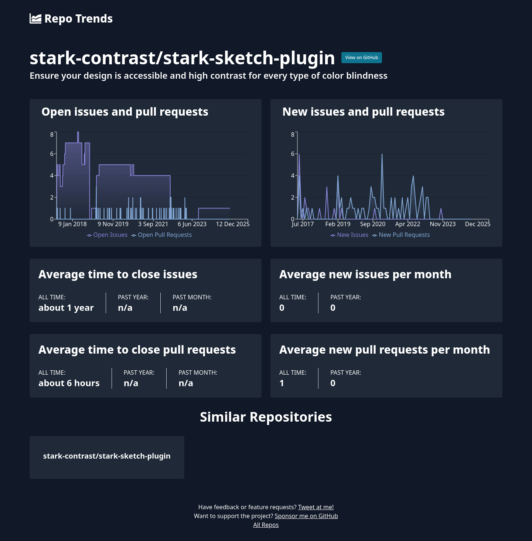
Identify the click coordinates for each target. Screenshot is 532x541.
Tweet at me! (316, 507)
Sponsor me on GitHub (306, 516)
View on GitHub (361, 57)
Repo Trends (71, 18)
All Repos (266, 525)
